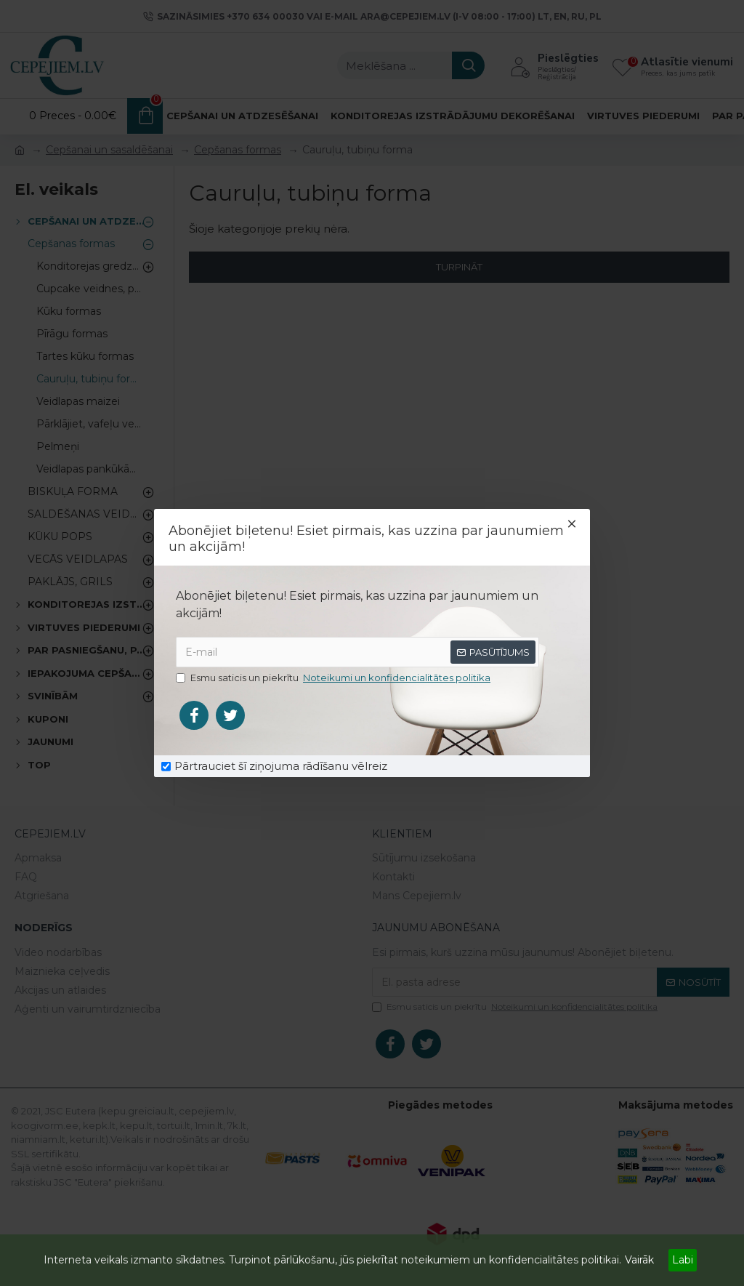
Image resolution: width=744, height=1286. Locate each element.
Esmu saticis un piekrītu (334, 678)
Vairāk (639, 1259)
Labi (682, 1259)
